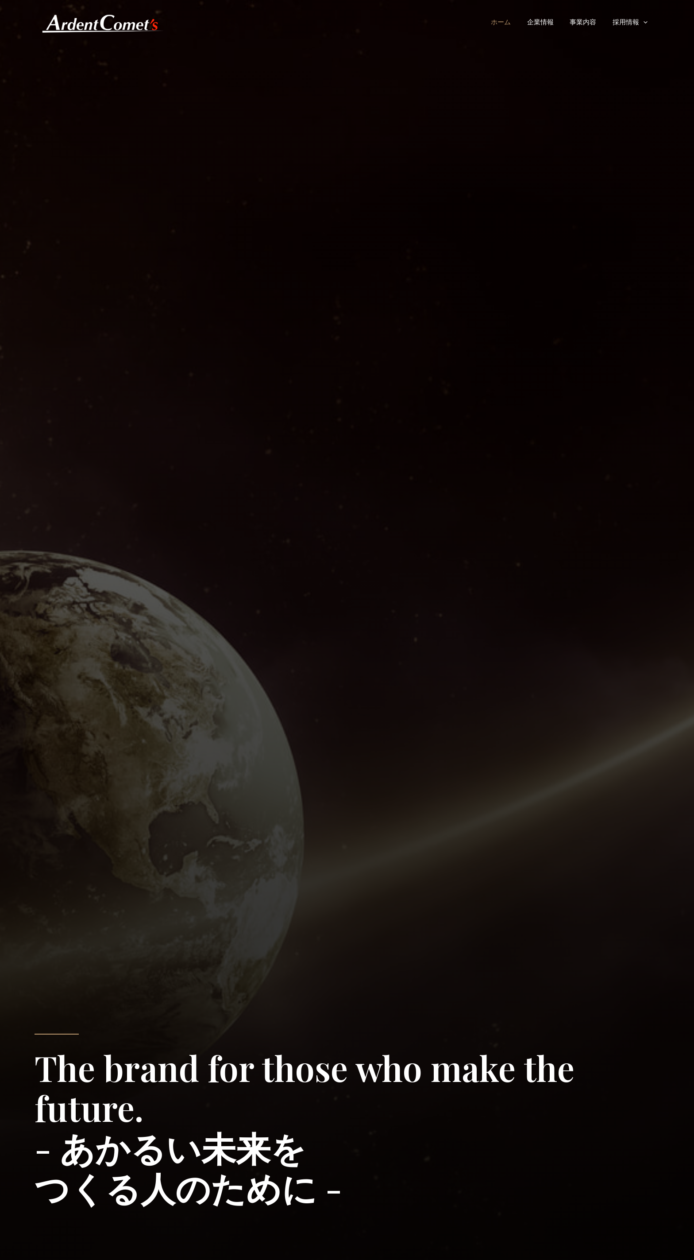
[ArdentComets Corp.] (102, 20)
